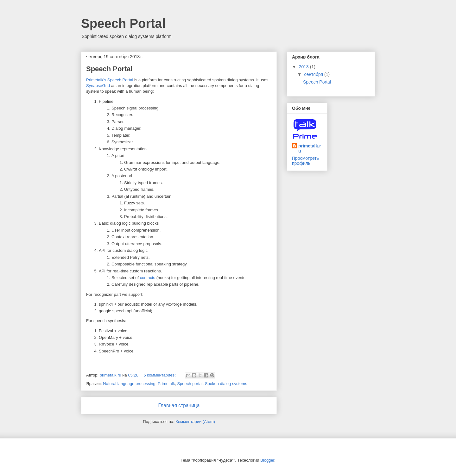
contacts (147, 277)
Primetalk (166, 383)
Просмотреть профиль (305, 161)
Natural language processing (129, 383)
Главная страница (179, 405)
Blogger (267, 460)
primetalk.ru (309, 148)
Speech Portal (109, 69)
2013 (304, 66)
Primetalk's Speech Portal (109, 80)
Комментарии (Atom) (195, 421)
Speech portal (189, 383)
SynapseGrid (98, 85)
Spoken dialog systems (226, 383)
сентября (314, 74)
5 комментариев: (160, 375)
